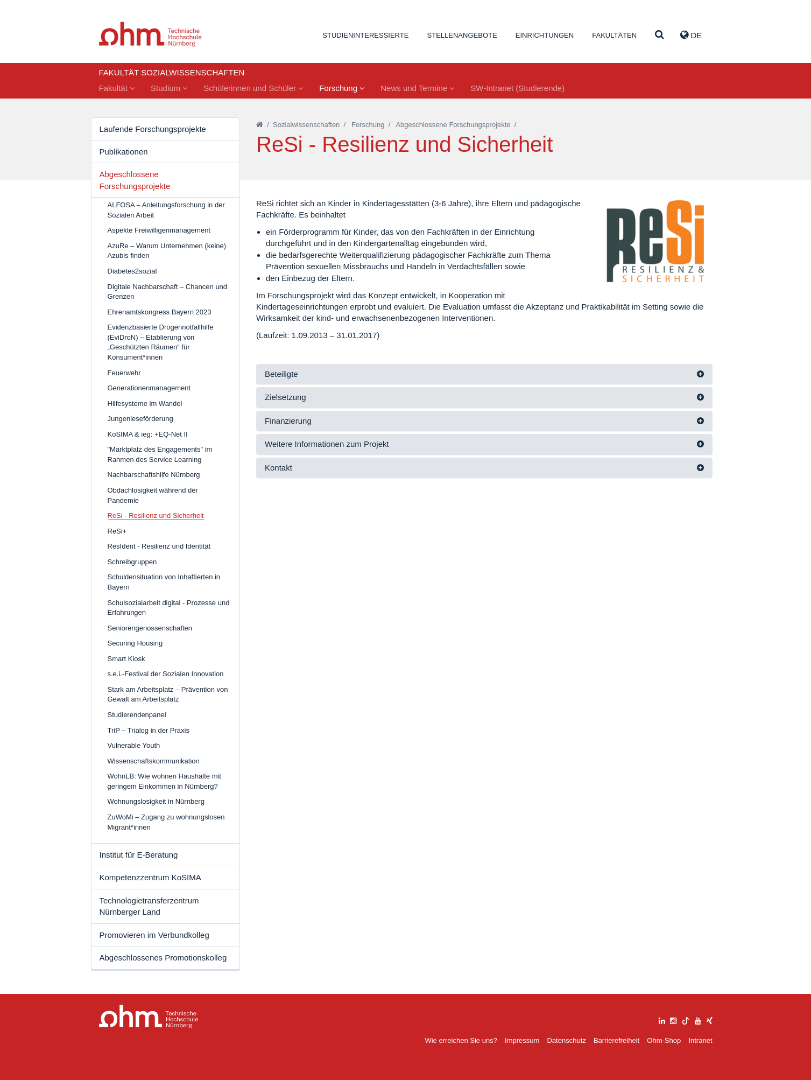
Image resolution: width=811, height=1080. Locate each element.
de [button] (691, 35)
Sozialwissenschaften (306, 125)
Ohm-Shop (664, 1040)
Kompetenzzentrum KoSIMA (150, 877)
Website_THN (150, 34)
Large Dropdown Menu (149, 1017)
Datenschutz (566, 1040)
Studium (169, 88)
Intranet (700, 1040)
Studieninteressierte (365, 35)
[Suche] (659, 35)
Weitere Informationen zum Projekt (327, 443)
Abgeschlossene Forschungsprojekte (135, 180)
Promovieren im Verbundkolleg (154, 934)
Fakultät (117, 88)
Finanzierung (288, 420)
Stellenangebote (462, 35)
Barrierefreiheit (616, 1040)
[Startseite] (259, 125)
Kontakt (278, 467)
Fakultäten (614, 35)
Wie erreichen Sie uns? (461, 1040)
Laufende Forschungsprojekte (153, 129)
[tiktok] (685, 1019)
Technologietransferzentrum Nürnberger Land (149, 906)
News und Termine (417, 88)
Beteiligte (281, 373)
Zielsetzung (285, 397)
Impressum (522, 1040)
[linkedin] (662, 1019)
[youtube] (698, 1019)
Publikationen (124, 151)
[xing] (710, 1019)
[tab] (484, 374)
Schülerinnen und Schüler (253, 88)
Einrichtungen (545, 35)
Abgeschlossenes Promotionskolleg (163, 957)
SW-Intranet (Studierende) (517, 88)
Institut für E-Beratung (139, 854)
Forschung (341, 88)
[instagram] (673, 1019)
